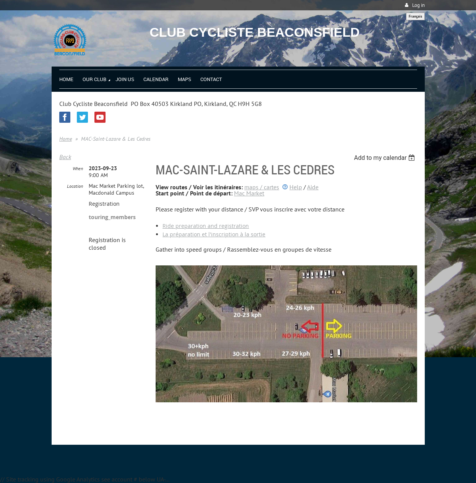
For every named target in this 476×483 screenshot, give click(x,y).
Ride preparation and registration (205, 225)
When (78, 168)
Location (75, 186)
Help (295, 187)
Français (415, 16)
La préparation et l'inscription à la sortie (213, 234)
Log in (418, 5)
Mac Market (249, 193)
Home (65, 138)
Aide (312, 187)
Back (65, 157)
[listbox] (385, 158)
